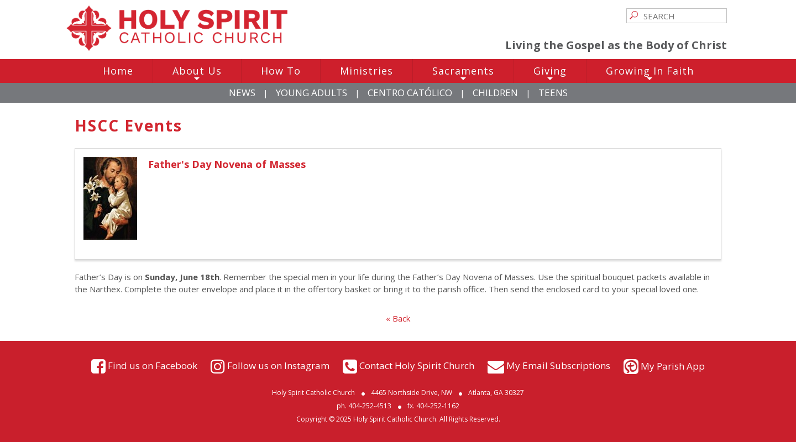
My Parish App (673, 366)
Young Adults (311, 92)
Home (118, 70)
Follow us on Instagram (278, 365)
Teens (553, 92)
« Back (398, 318)
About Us (197, 73)
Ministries (366, 70)
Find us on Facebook (152, 365)
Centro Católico (410, 92)
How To (281, 70)
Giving (550, 73)
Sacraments (463, 73)
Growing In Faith (650, 73)
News (242, 92)
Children (495, 92)
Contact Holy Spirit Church (416, 365)
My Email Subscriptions (558, 365)
